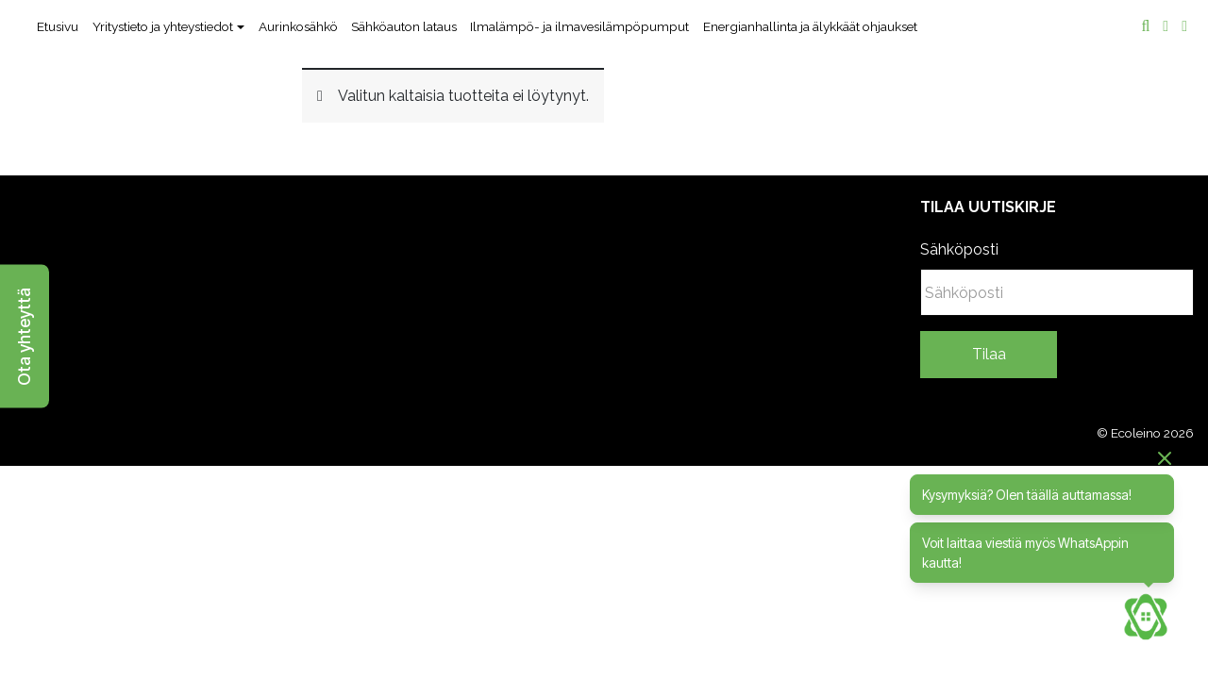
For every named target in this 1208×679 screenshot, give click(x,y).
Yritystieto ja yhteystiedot (162, 26)
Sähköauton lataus (404, 26)
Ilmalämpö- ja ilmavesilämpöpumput (579, 26)
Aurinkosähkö (298, 26)
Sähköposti (959, 249)
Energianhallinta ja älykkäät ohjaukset (810, 26)
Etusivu (57, 26)
